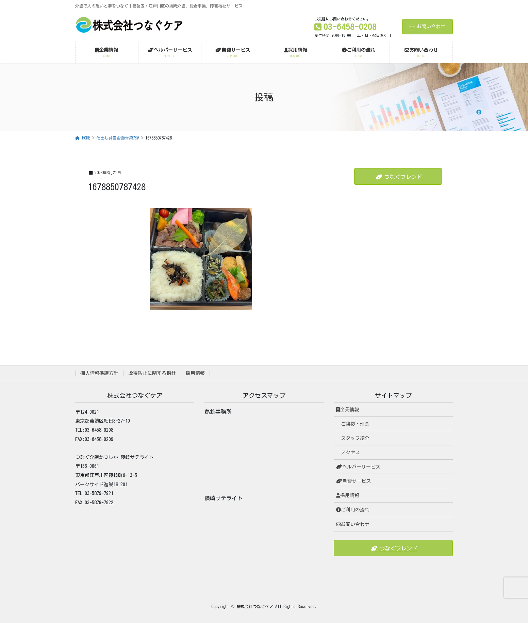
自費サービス (353, 481)
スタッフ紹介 (355, 438)
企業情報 (347, 409)
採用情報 (195, 373)
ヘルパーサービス (358, 466)
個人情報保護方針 (99, 373)
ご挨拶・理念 (355, 424)
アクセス (350, 452)
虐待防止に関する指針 (152, 373)
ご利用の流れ (352, 509)
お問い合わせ (427, 26)
